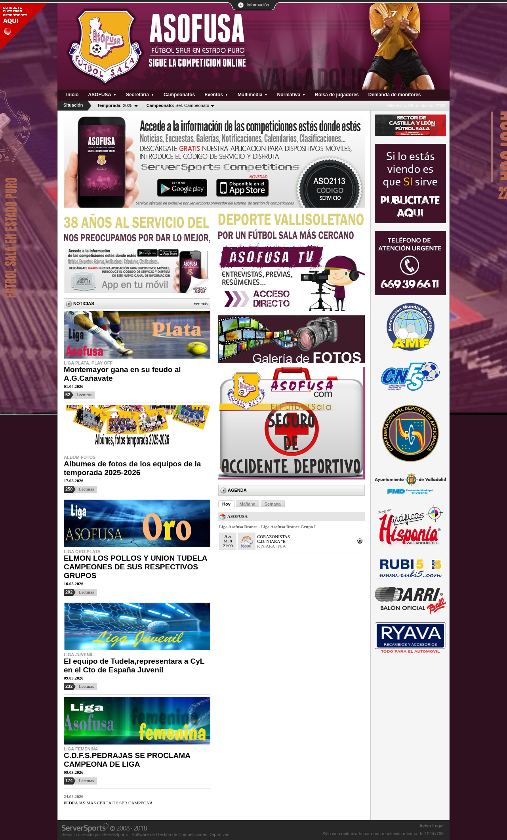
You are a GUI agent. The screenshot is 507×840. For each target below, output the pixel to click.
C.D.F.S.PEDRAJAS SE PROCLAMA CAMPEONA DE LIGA (127, 759)
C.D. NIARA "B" (272, 541)
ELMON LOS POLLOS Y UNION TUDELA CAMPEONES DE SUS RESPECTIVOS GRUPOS (135, 567)
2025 (115, 105)
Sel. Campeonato (178, 105)
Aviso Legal (431, 825)
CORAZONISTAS (273, 536)
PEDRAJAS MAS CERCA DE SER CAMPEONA (108, 802)
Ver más (201, 303)
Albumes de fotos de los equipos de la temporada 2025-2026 (132, 468)
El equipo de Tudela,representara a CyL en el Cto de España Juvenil (134, 665)
